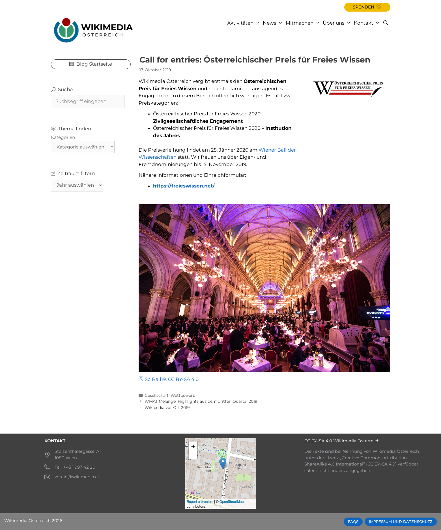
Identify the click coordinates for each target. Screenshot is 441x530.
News (273, 22)
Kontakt (367, 22)
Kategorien (63, 137)
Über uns (337, 22)
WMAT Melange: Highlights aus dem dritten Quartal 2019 (201, 401)
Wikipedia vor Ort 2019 (167, 407)
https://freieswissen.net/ (184, 186)
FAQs (353, 522)
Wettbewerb (183, 395)
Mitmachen (304, 22)
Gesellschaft (157, 395)
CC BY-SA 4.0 (183, 379)
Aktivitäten (244, 22)
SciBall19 (155, 379)
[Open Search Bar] (385, 22)
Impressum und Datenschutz (401, 522)
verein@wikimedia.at (77, 476)
